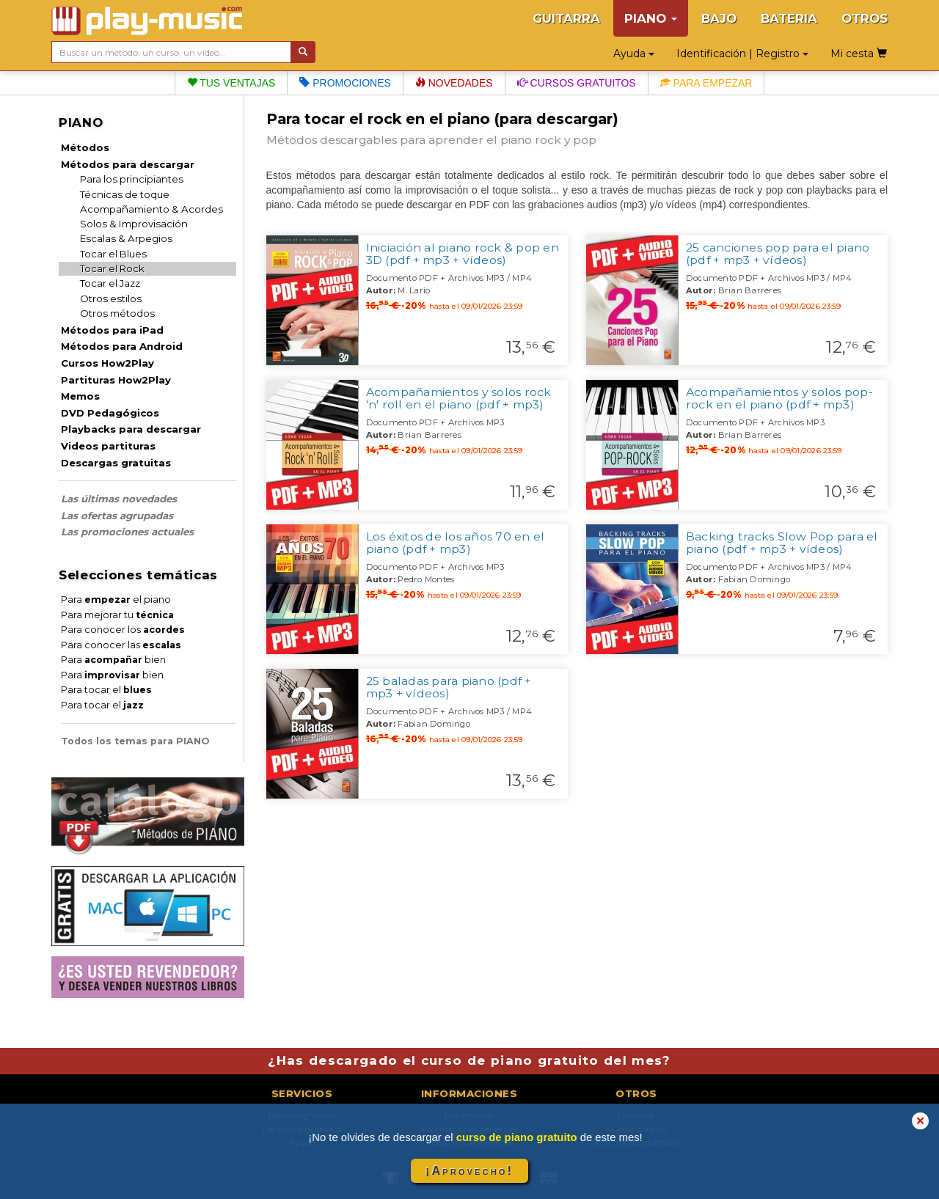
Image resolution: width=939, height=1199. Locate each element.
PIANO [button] (650, 18)
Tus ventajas (231, 83)
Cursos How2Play (107, 363)
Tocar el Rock (112, 268)
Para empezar (706, 83)
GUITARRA (566, 18)
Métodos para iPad (112, 330)
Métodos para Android (122, 346)
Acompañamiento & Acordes (151, 209)
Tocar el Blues (113, 254)
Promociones (344, 83)
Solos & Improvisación (134, 224)
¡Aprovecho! (469, 1171)
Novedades (454, 83)
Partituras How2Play (116, 380)
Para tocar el (106, 689)
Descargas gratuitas (116, 463)
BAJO (719, 18)
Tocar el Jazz (110, 283)
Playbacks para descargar (131, 429)
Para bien (113, 659)
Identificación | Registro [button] (742, 53)
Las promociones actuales (127, 532)
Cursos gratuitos (576, 83)
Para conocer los (123, 629)
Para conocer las (121, 644)
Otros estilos (111, 298)
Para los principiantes (131, 179)
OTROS (864, 18)
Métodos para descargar (127, 164)
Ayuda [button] (633, 53)
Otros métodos (117, 313)
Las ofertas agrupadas (117, 515)
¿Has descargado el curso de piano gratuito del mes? (469, 1060)
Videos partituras (108, 446)
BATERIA (789, 18)
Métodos (85, 147)
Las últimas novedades (119, 499)
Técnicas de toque (124, 194)
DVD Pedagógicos (110, 413)
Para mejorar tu (117, 614)
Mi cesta (858, 53)
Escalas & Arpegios (126, 238)
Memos (80, 396)
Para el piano (116, 599)
